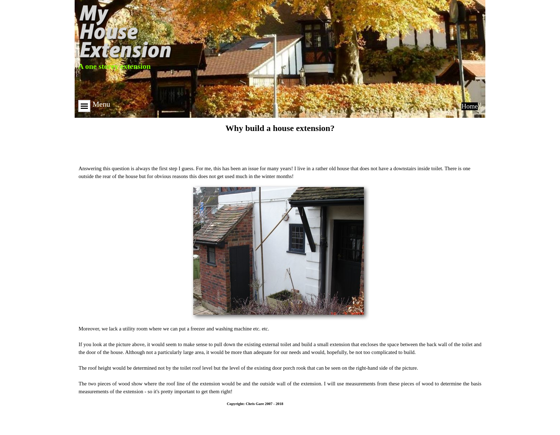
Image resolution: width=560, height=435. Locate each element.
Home (469, 106)
